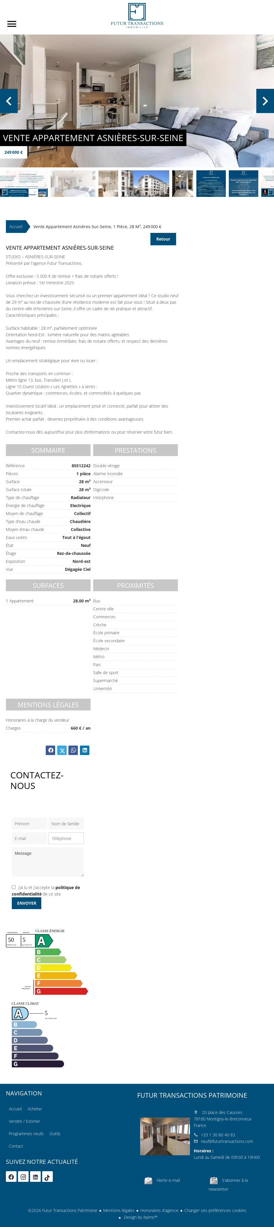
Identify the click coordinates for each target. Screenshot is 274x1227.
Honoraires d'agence (159, 1210)
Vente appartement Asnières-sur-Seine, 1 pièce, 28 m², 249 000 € (97, 226)
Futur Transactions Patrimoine (192, 1095)
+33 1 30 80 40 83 (218, 1135)
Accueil (137, 15)
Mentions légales (118, 1210)
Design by (140, 1217)
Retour (163, 239)
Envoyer (26, 903)
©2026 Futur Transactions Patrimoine (62, 1210)
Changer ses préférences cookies (215, 1210)
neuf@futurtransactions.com (227, 1141)
